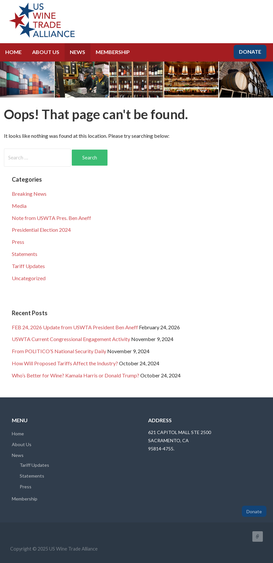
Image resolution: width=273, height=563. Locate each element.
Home (13, 52)
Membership (113, 52)
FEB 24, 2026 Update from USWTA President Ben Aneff (75, 327)
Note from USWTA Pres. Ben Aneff (51, 218)
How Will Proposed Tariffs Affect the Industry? (65, 363)
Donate (250, 51)
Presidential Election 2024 (41, 230)
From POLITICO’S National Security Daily (59, 351)
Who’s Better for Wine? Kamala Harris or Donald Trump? (75, 375)
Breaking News (29, 194)
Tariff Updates (28, 266)
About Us (45, 52)
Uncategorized (29, 278)
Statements (24, 254)
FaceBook (257, 536)
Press (18, 242)
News (77, 52)
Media (19, 206)
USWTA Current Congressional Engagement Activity (71, 339)
